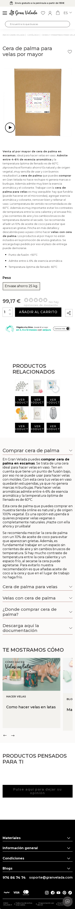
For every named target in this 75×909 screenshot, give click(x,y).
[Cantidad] (8, 312)
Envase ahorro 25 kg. (21, 286)
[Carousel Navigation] (38, 735)
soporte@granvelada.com (51, 877)
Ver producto (22, 401)
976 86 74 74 (14, 878)
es (68, 13)
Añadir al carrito (38, 312)
